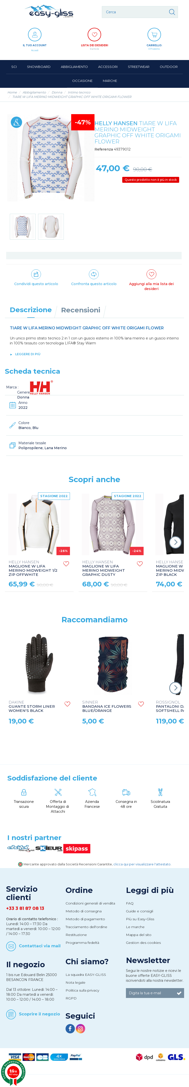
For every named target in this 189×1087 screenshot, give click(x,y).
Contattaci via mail (40, 945)
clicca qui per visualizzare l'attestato (142, 864)
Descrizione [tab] (31, 310)
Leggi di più (150, 890)
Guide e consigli (139, 911)
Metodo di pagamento (85, 919)
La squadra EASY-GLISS (86, 974)
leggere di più (27, 354)
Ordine (79, 890)
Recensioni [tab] (80, 310)
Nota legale (75, 982)
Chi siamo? (87, 961)
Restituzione (76, 935)
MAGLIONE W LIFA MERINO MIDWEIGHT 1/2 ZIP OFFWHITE (33, 568)
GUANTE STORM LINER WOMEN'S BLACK (32, 706)
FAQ (130, 903)
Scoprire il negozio (39, 1013)
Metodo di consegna (84, 911)
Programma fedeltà (82, 942)
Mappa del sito (138, 935)
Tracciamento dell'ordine (86, 927)
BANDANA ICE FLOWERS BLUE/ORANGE (106, 706)
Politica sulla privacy (82, 990)
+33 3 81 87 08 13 (25, 908)
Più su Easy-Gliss (140, 919)
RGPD (71, 998)
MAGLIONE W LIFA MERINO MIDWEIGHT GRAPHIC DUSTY (103, 568)
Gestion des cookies (143, 942)
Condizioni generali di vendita (90, 903)
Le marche (135, 927)
